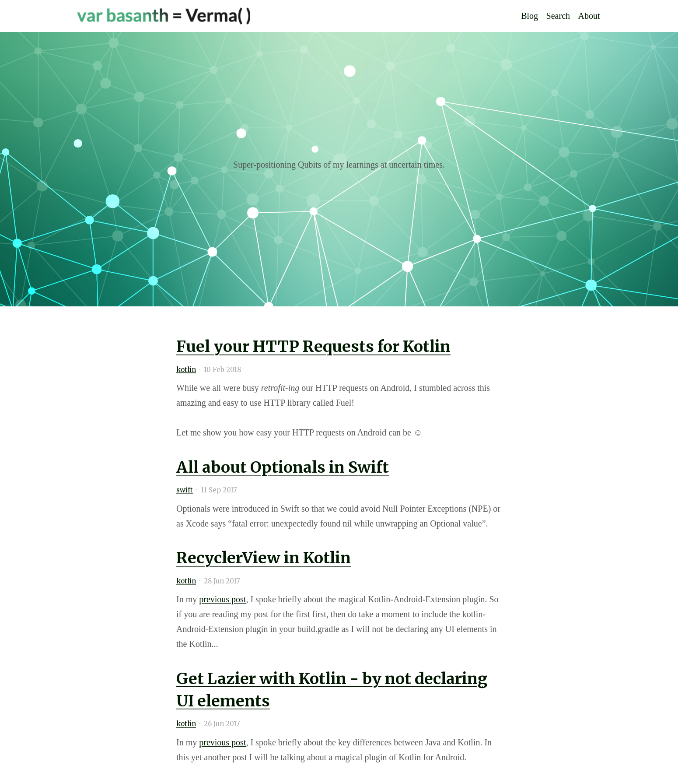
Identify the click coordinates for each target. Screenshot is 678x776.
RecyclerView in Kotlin (263, 558)
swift (184, 490)
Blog (529, 16)
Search (558, 16)
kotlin (186, 369)
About (589, 16)
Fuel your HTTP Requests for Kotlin (313, 346)
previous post (222, 599)
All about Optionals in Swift (282, 467)
